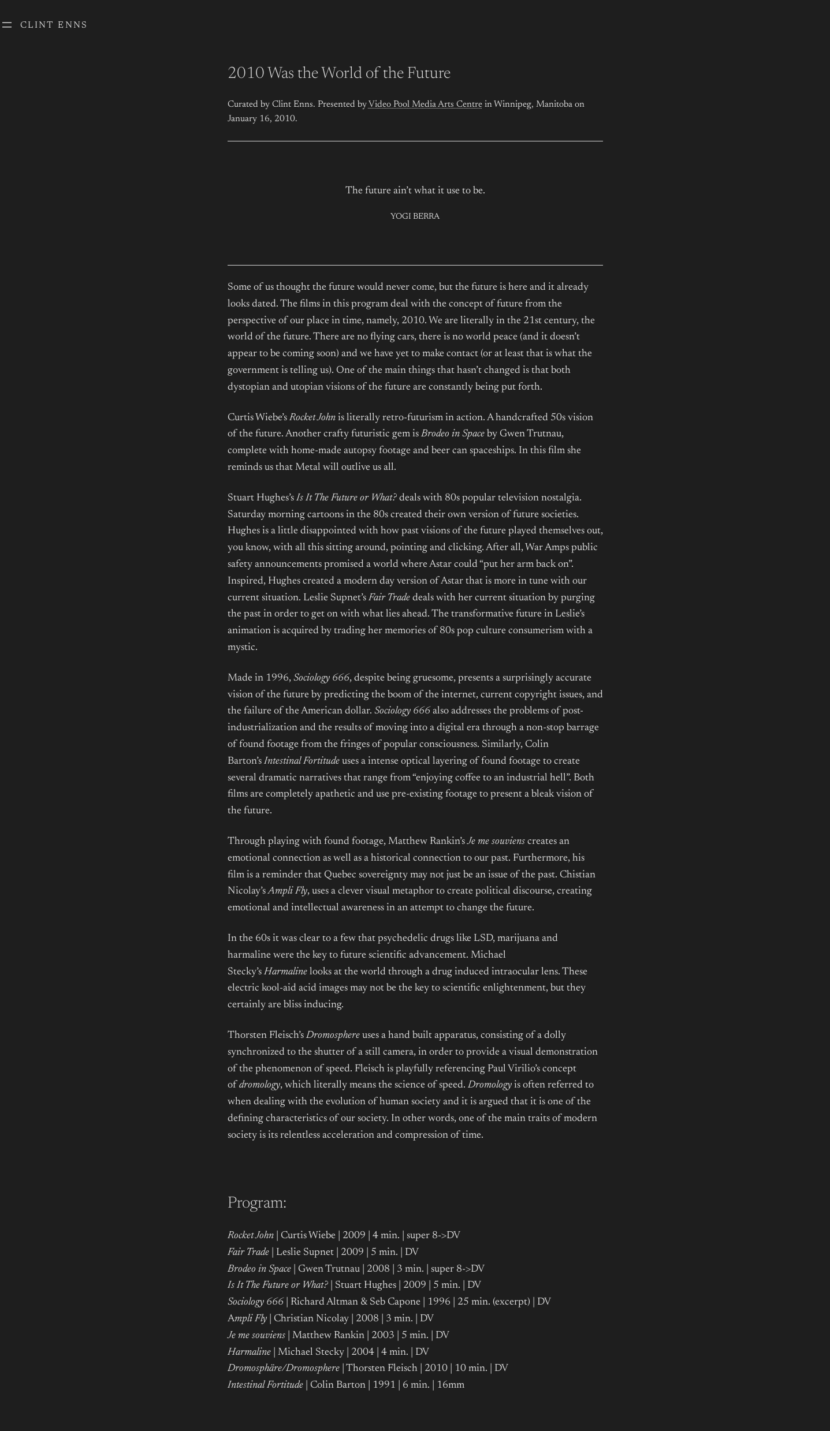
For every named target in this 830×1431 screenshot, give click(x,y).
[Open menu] (7, 25)
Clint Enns (54, 25)
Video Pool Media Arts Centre (425, 104)
